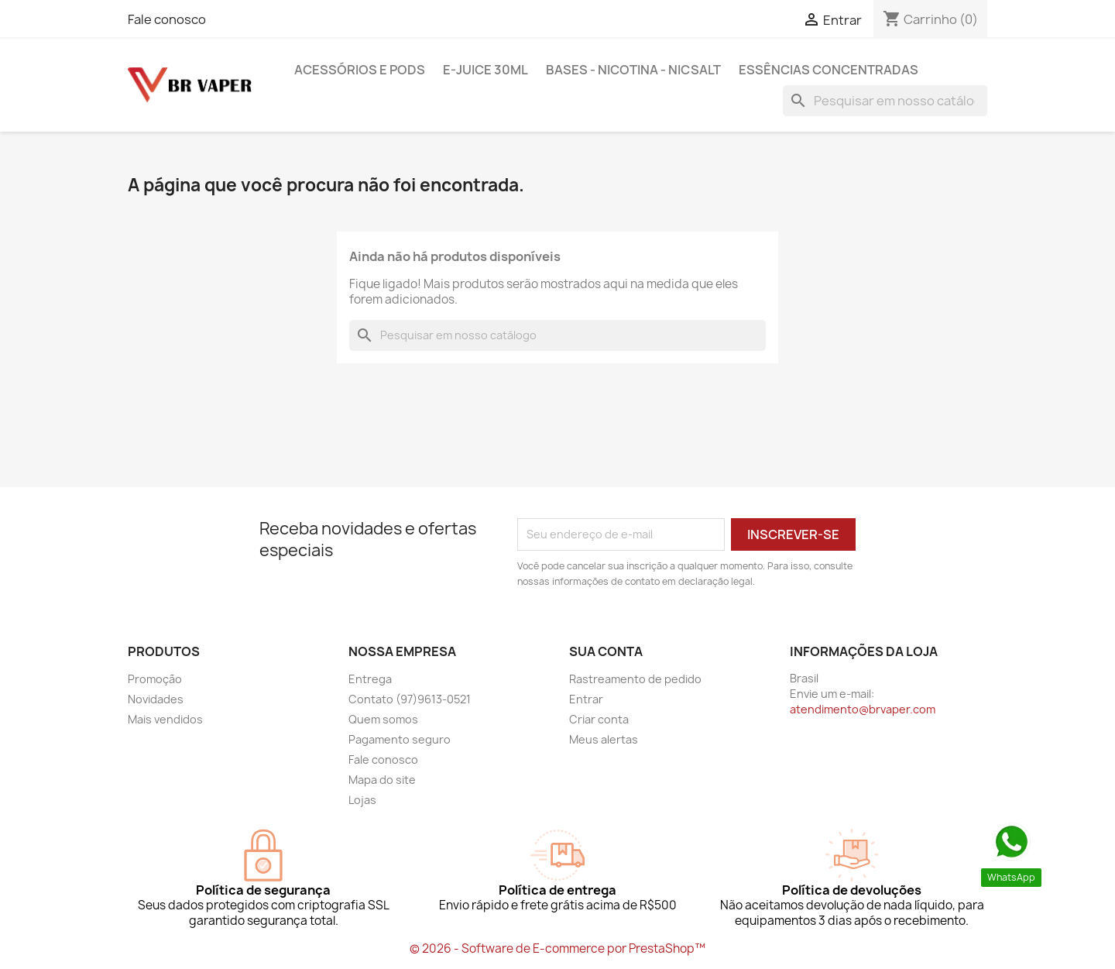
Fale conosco (167, 19)
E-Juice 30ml (485, 69)
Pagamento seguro (399, 739)
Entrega (370, 679)
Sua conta (606, 651)
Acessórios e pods (359, 69)
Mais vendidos (165, 719)
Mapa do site (382, 779)
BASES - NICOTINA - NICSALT (633, 69)
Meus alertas (603, 739)
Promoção (155, 679)
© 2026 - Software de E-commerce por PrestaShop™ (557, 948)
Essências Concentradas (828, 69)
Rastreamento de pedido (635, 679)
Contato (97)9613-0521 (409, 699)
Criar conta (599, 719)
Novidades (156, 699)
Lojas (362, 799)
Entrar (586, 699)
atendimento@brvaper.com (862, 709)
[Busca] (885, 100)
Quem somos (383, 719)
